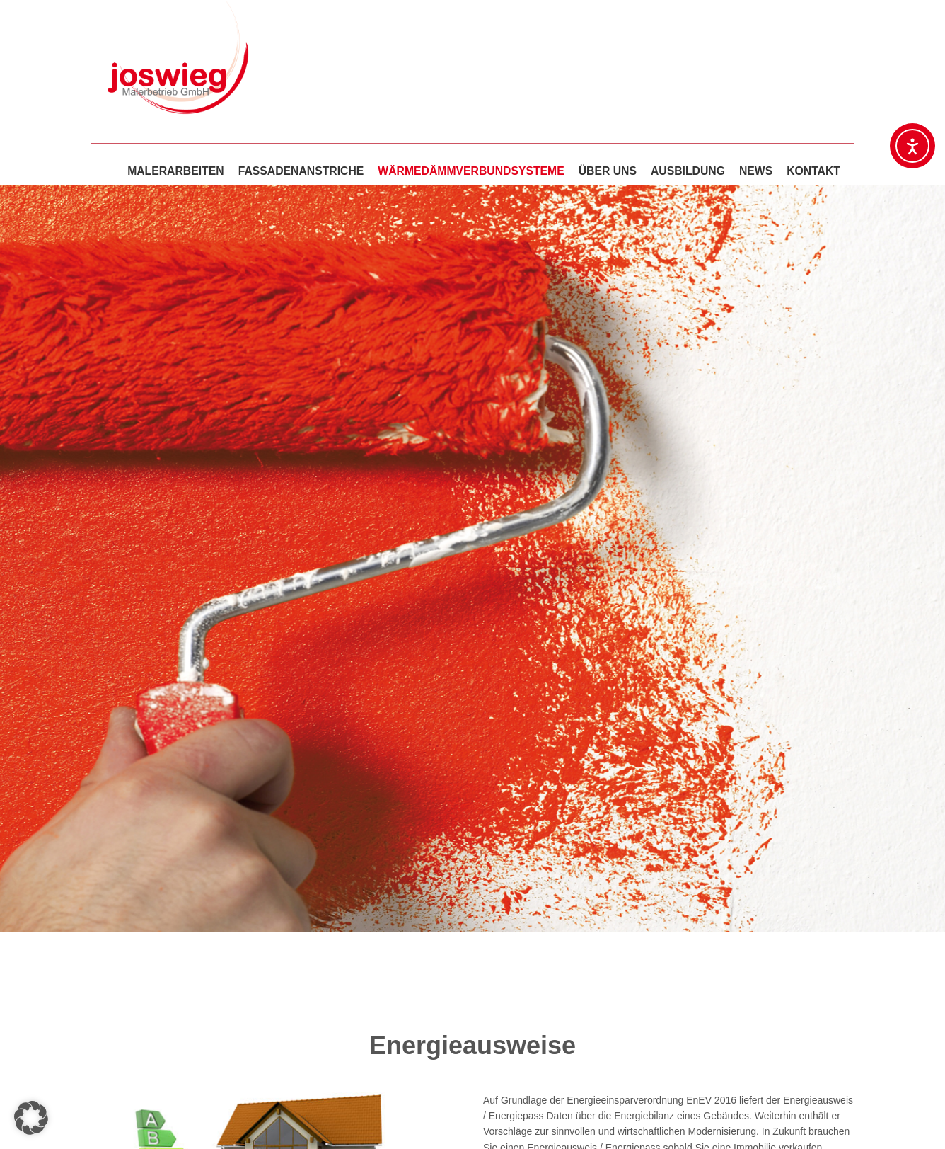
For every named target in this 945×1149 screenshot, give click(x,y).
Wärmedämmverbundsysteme (471, 171)
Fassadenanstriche (301, 171)
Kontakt (813, 171)
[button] (31, 1118)
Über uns (608, 171)
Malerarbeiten (175, 171)
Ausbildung (688, 171)
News (755, 171)
